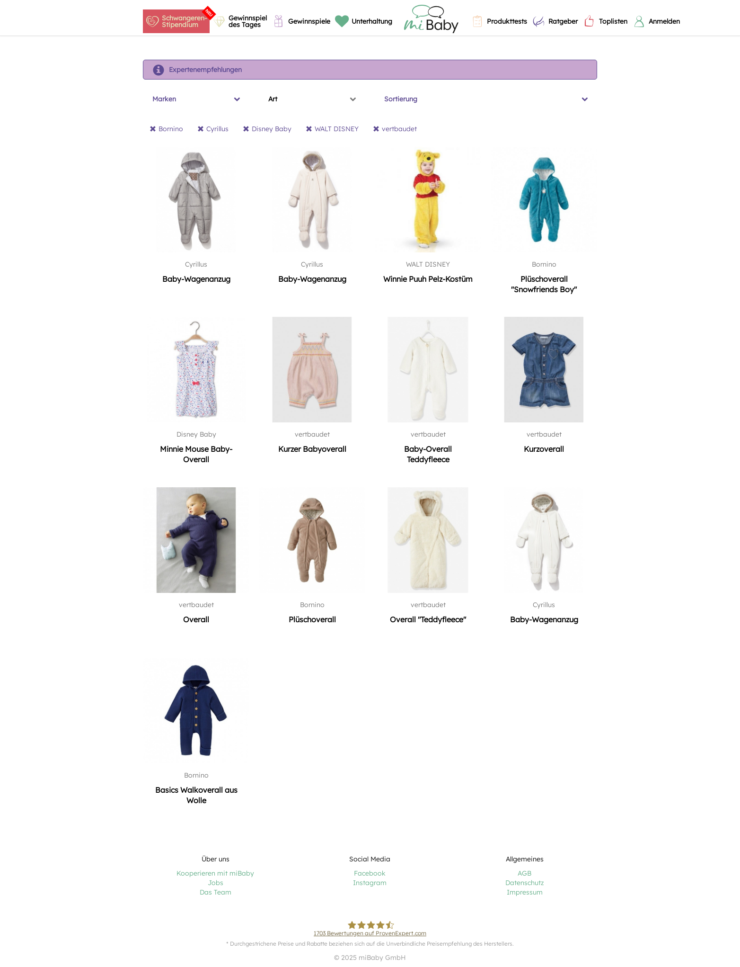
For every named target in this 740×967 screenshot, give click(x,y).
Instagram (370, 882)
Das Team (215, 892)
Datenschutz (524, 882)
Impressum (525, 892)
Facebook (370, 873)
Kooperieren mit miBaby (215, 873)
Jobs (215, 882)
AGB (524, 873)
